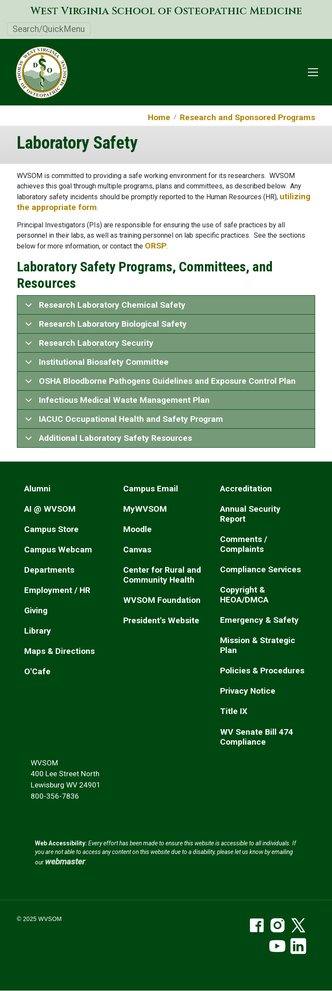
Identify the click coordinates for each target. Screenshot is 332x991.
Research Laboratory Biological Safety (104, 326)
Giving (36, 610)
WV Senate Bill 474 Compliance (256, 737)
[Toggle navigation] (313, 72)
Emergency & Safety (259, 620)
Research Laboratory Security (87, 345)
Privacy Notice (247, 691)
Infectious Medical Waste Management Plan (116, 402)
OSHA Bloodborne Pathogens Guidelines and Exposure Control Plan (159, 383)
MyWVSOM (145, 509)
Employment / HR (57, 590)
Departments (49, 570)
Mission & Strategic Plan (257, 645)
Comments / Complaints (243, 544)
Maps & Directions (59, 651)
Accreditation (246, 489)
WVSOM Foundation (162, 600)
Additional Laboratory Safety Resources (107, 440)
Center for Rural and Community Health (162, 575)
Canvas (137, 549)
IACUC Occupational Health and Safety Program (122, 421)
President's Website (161, 620)
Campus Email (150, 489)
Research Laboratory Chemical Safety (103, 307)
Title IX (233, 711)
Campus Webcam (58, 549)
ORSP (155, 246)
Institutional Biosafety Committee (95, 364)
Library (37, 631)
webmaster (65, 862)
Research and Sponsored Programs (247, 117)
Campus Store (51, 529)
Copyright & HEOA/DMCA (244, 595)
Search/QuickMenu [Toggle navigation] (49, 29)
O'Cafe (37, 671)
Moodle (137, 529)
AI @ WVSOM (50, 509)
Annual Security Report (250, 514)
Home (159, 117)
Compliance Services (260, 569)
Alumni (37, 489)
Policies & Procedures (262, 671)
